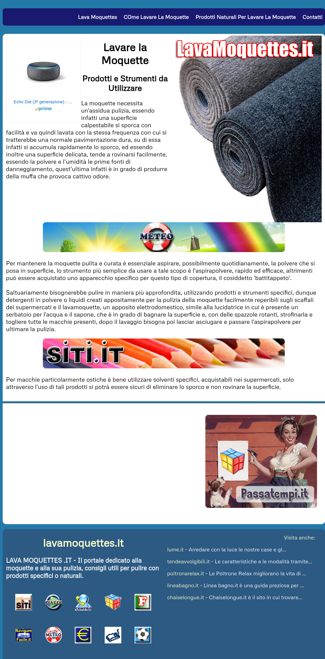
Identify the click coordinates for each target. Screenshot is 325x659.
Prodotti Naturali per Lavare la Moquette (245, 17)
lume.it (175, 549)
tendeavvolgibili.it (188, 561)
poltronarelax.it (185, 573)
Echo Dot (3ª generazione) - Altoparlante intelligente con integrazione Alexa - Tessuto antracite (43, 101)
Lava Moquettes (97, 17)
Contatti (312, 17)
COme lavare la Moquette (156, 17)
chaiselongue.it (185, 597)
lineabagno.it (183, 585)
